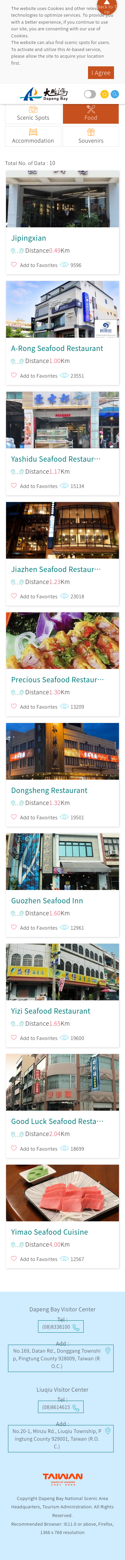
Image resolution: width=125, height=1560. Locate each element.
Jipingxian (62, 197)
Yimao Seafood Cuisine (62, 1191)
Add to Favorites (38, 264)
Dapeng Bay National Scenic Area (46, 94)
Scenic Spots (33, 117)
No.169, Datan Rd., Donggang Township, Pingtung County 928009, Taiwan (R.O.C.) (57, 1358)
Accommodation (33, 140)
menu (11, 94)
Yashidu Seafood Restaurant (62, 418)
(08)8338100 (56, 1326)
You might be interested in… (104, 94)
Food (90, 117)
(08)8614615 (56, 1406)
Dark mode (90, 94)
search (115, 94)
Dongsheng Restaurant (62, 749)
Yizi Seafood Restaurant (62, 970)
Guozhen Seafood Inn (62, 859)
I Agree (100, 72)
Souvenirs (91, 140)
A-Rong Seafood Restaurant (62, 307)
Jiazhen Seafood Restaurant (62, 528)
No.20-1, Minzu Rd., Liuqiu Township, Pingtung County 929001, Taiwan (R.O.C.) (56, 1438)
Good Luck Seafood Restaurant (62, 1080)
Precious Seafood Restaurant (62, 638)
